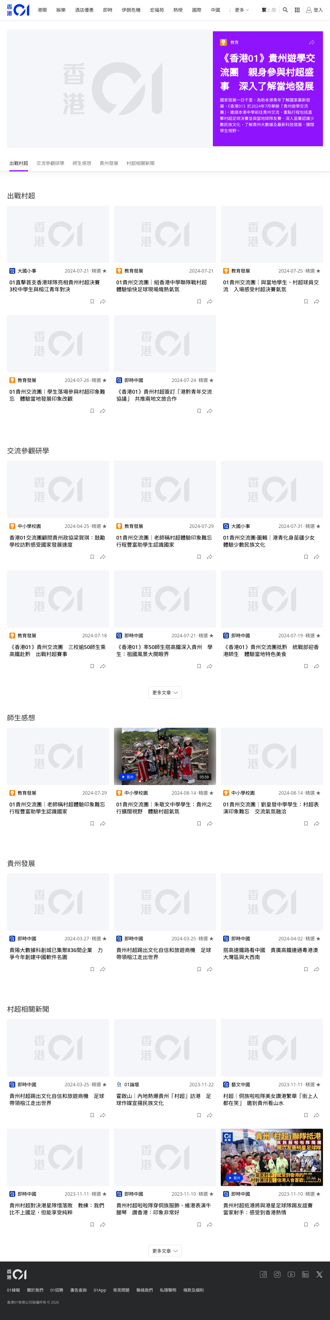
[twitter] (319, 1274)
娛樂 (61, 10)
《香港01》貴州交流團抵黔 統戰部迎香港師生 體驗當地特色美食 (271, 650)
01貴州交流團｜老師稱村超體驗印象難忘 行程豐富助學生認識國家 (166, 541)
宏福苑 (157, 10)
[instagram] (277, 1274)
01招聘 (56, 1290)
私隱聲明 (168, 1290)
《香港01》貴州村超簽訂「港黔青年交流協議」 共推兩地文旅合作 (164, 395)
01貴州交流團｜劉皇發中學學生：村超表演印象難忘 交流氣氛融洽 (271, 808)
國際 (196, 10)
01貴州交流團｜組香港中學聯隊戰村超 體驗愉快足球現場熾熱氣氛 (164, 286)
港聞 (42, 10)
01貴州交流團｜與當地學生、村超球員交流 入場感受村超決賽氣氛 (271, 286)
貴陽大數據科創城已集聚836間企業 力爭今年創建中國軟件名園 (56, 953)
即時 (107, 10)
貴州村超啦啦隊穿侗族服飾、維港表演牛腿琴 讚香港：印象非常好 (163, 1209)
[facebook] (263, 1274)
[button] (312, 42)
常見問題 (121, 1290)
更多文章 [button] (165, 692)
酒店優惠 (84, 10)
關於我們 (35, 1290)
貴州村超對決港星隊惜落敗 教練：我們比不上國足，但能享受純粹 (56, 1209)
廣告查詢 (78, 1290)
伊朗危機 (131, 10)
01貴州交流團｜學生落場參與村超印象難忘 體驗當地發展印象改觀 (57, 395)
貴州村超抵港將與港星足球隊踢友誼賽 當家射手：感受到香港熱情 (270, 1209)
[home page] (18, 10)
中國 (215, 10)
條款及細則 (193, 1290)
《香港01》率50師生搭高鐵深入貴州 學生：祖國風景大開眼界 (164, 650)
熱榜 (178, 10)
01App (100, 1290)
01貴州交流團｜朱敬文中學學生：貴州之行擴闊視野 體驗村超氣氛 (164, 808)
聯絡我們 (144, 1290)
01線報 (13, 1290)
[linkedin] (305, 1274)
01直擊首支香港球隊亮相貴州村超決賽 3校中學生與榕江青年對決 (57, 286)
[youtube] (291, 1274)
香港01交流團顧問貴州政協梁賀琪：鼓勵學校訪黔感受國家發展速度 (57, 541)
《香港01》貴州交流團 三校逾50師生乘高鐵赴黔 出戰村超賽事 (57, 650)
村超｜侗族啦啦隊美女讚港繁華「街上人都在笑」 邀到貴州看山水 (270, 1099)
